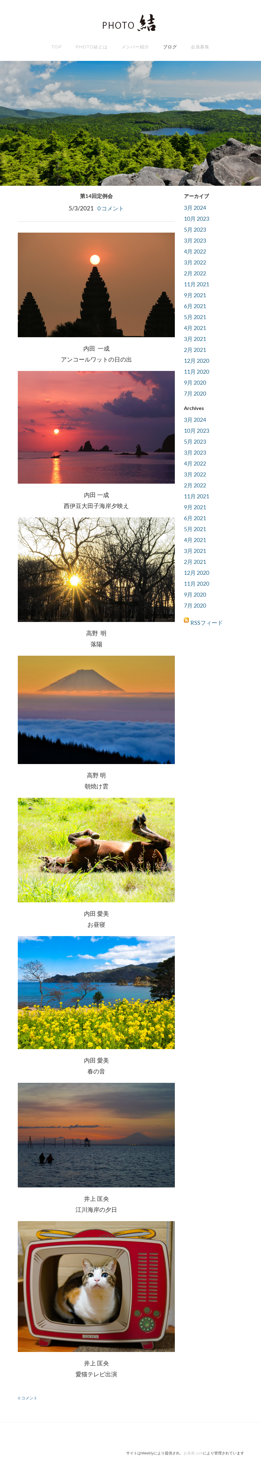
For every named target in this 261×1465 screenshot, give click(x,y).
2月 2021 (196, 349)
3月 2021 (196, 338)
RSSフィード (207, 622)
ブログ (170, 47)
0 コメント (110, 207)
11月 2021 (198, 284)
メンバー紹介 (135, 47)
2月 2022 (196, 273)
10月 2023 (198, 218)
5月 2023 (196, 229)
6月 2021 (196, 305)
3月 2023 (196, 240)
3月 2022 (196, 262)
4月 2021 (196, 327)
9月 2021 (196, 294)
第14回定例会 (96, 196)
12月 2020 (198, 360)
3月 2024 (196, 207)
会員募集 (200, 47)
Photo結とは (92, 47)
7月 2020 (196, 393)
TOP (57, 47)
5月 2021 (196, 316)
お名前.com (193, 1453)
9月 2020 (196, 382)
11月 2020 (198, 371)
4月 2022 (196, 251)
